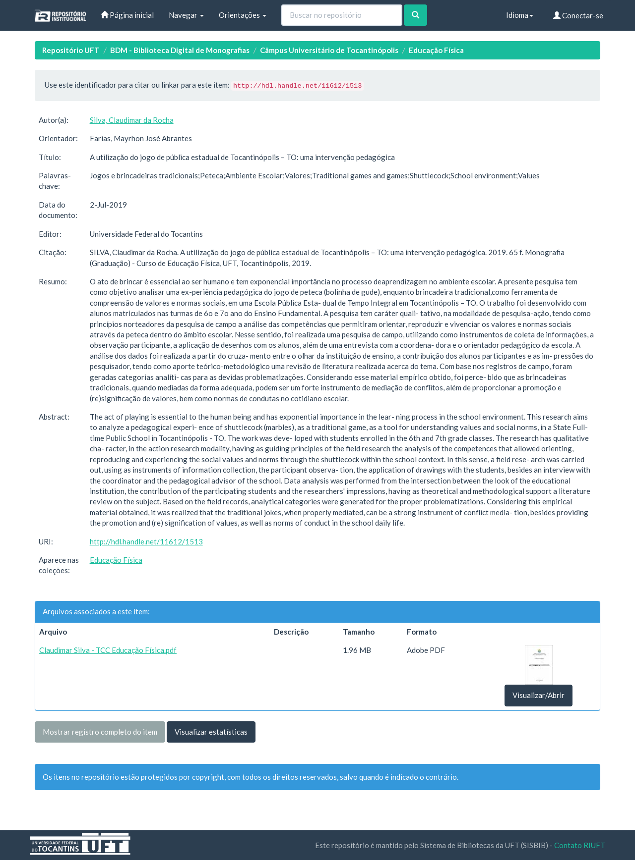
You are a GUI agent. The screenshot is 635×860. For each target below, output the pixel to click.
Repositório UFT (71, 50)
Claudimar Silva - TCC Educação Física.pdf (108, 649)
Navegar (186, 14)
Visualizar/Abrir (538, 695)
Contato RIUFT (579, 845)
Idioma (519, 14)
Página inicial (127, 14)
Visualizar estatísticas (211, 731)
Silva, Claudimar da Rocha (132, 119)
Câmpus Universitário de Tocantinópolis (329, 50)
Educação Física (436, 50)
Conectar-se (578, 15)
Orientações (242, 14)
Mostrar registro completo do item (100, 731)
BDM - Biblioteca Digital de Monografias (180, 50)
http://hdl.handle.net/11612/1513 (146, 541)
